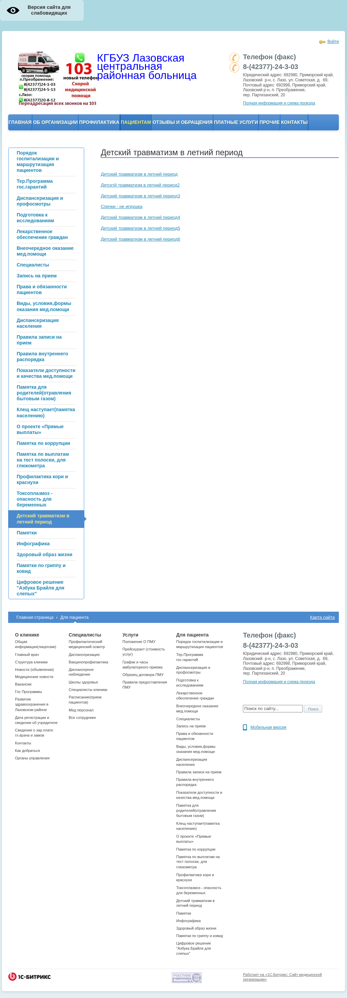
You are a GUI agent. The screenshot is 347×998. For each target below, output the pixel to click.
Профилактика (99, 122)
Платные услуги (236, 122)
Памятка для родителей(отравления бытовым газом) (196, 810)
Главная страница (34, 617)
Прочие (270, 122)
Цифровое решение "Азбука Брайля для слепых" (193, 948)
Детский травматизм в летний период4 (140, 217)
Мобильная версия (268, 727)
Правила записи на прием (198, 772)
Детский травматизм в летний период (139, 174)
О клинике (27, 635)
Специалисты (85, 635)
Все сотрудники (82, 717)
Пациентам (136, 122)
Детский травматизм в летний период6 (140, 239)
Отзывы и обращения (182, 122)
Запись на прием (190, 726)
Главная (20, 122)
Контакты (294, 122)
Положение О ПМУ (138, 642)
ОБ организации (55, 122)
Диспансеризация (84, 655)
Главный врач (27, 655)
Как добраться (27, 750)
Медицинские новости (34, 677)
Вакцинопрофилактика (88, 662)
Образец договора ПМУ (143, 675)
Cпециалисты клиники (88, 690)
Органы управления (32, 758)
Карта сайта (322, 617)
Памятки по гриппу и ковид (199, 936)
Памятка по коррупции (195, 849)
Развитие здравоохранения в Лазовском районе (31, 704)
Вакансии (23, 684)
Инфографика (188, 921)
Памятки (183, 913)
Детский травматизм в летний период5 (140, 228)
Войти (333, 41)
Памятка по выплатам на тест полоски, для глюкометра (198, 862)
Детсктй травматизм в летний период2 (140, 185)
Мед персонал (81, 710)
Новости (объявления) (34, 669)
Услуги (130, 635)
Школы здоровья (83, 682)
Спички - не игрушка (121, 206)
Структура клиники (31, 662)
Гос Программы (28, 692)
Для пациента (74, 617)
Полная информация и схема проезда (279, 103)
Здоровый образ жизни (196, 928)
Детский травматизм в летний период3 (140, 195)
